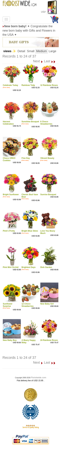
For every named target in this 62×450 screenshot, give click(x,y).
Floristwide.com (38, 377)
